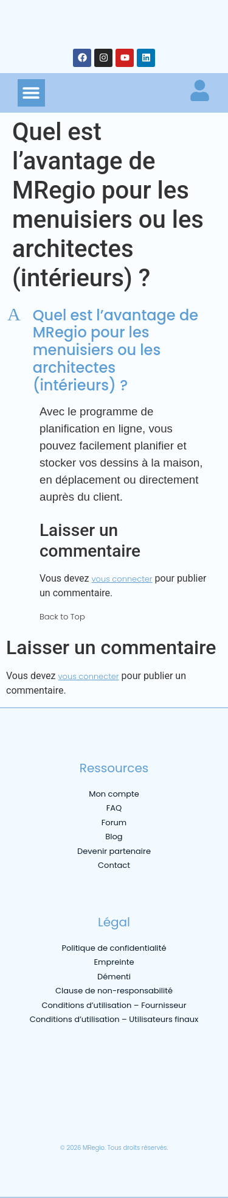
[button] (31, 93)
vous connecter (121, 579)
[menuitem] (26, 1118)
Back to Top (62, 616)
